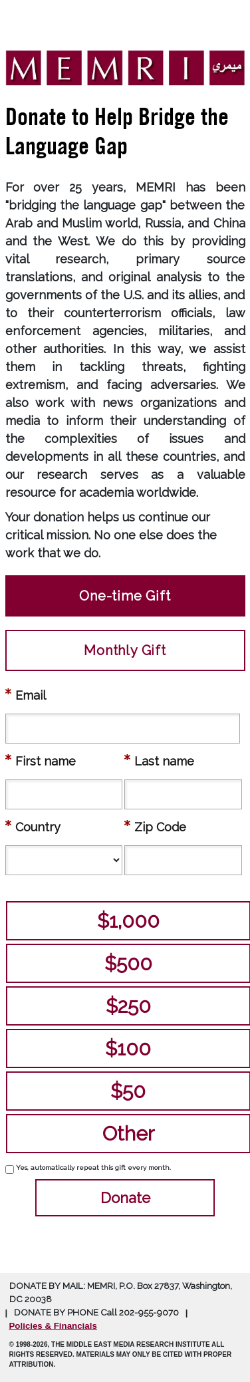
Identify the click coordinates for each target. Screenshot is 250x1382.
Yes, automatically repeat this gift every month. (93, 1167)
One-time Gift (124, 596)
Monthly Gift (125, 650)
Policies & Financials (53, 1326)
